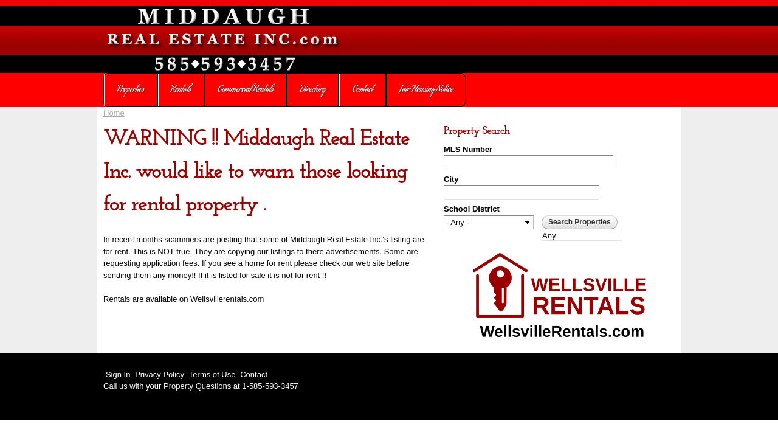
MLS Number (468, 149)
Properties (130, 90)
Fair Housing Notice (426, 90)
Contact (362, 90)
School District (472, 209)
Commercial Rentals (246, 90)
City (451, 179)
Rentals (181, 90)
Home (114, 112)
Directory (313, 90)
